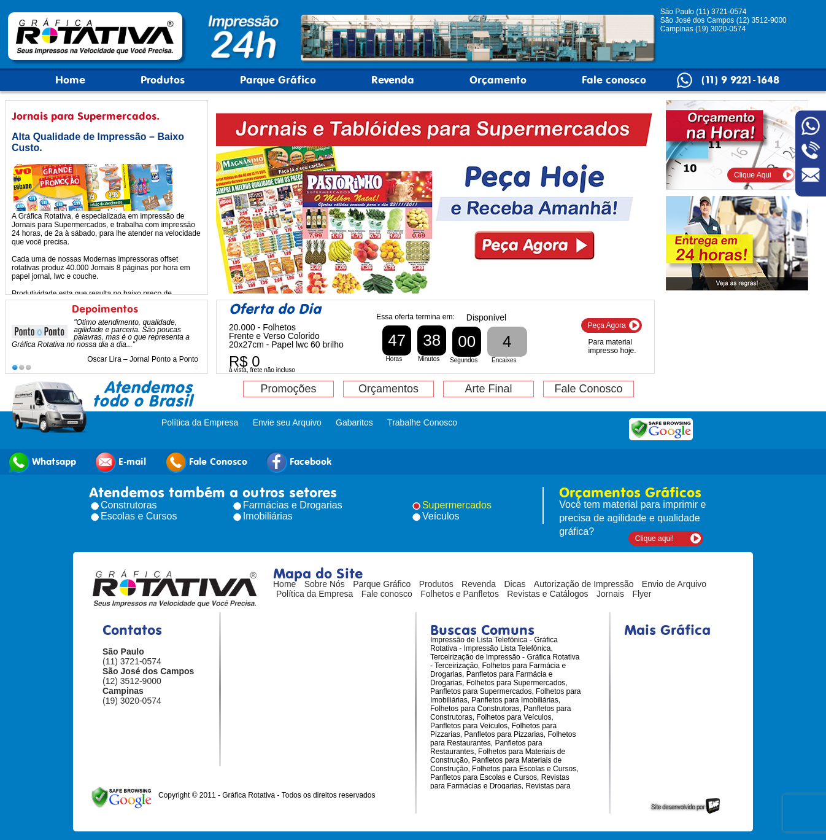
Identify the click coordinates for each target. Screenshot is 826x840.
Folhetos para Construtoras (474, 708)
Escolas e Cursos (139, 516)
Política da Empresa (199, 422)
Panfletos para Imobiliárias (514, 700)
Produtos (163, 80)
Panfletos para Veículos (469, 725)
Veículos (440, 516)
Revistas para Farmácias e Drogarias (499, 781)
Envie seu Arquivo (287, 422)
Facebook (299, 462)
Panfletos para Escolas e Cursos (483, 777)
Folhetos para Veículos (513, 717)
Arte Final (488, 389)
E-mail (120, 462)
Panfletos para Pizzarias (503, 734)
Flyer (641, 594)
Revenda (392, 80)
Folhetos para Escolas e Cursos (524, 768)
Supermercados (457, 505)
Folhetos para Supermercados (515, 683)
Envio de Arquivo (674, 584)
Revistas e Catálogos (547, 594)
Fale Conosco (588, 389)
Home (70, 80)
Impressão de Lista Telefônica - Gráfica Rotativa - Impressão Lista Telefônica (494, 644)
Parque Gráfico (278, 80)
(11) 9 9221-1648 (740, 80)
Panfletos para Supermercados (480, 691)
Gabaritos (354, 422)
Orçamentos (388, 389)
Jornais (610, 594)
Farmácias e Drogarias (292, 505)
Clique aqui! (654, 538)
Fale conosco (614, 80)
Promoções (288, 389)
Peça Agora (607, 325)
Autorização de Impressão (584, 584)
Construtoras (129, 505)
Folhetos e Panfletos (459, 594)
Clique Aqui (752, 175)
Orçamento (498, 80)
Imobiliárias (268, 516)
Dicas (515, 584)
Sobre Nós (324, 584)
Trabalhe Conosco (422, 422)
